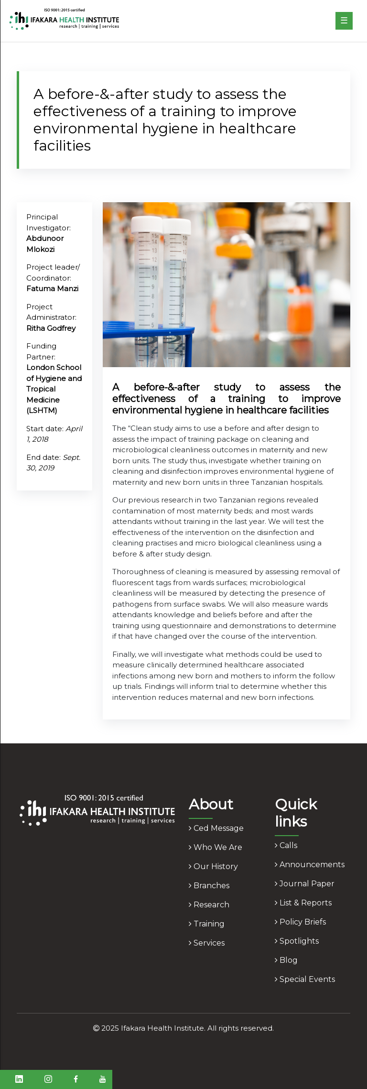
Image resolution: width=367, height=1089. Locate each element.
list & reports (303, 902)
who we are (215, 847)
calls (286, 845)
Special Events (305, 979)
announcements (310, 864)
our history (213, 866)
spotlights (297, 941)
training (207, 923)
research (209, 904)
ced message (216, 828)
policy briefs (300, 921)
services (207, 942)
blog (286, 960)
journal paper (305, 883)
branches (209, 885)
